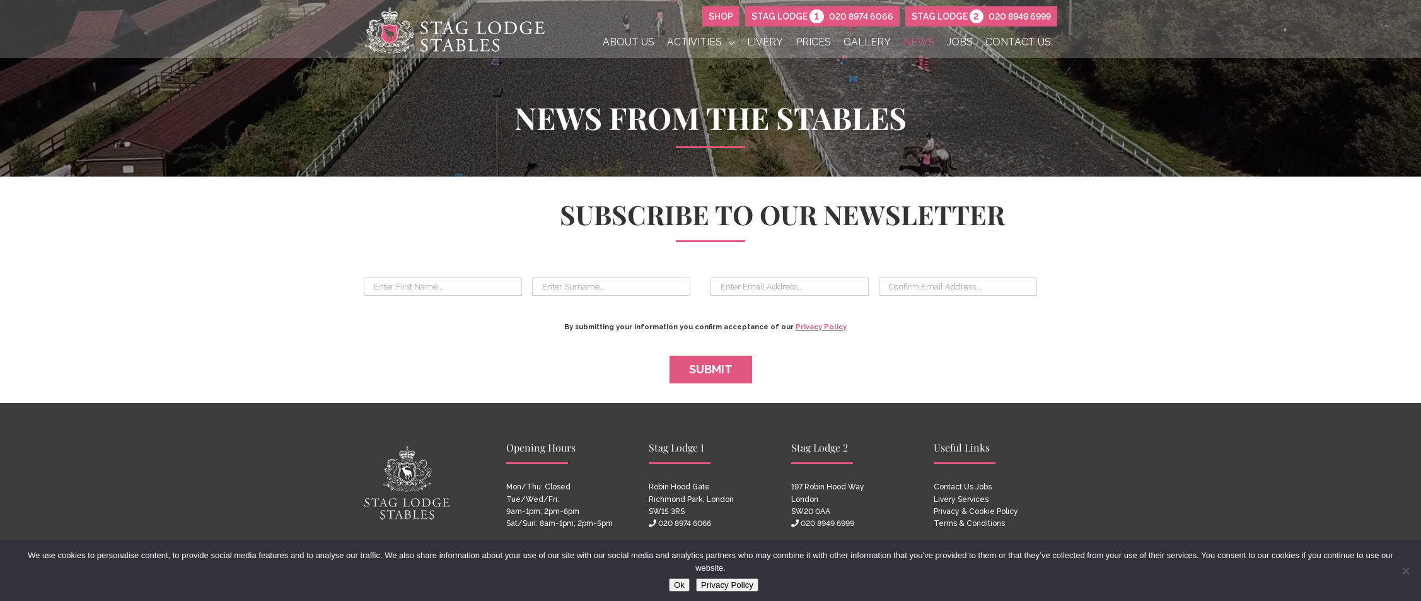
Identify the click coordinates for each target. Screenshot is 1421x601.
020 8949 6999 (827, 523)
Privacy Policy (821, 327)
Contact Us (953, 486)
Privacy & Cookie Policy (976, 511)
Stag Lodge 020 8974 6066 (822, 16)
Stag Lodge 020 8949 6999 (981, 16)
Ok (679, 585)
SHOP (721, 16)
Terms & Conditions (969, 523)
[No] (1405, 570)
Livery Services (961, 499)
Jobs (983, 486)
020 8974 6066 (684, 523)
